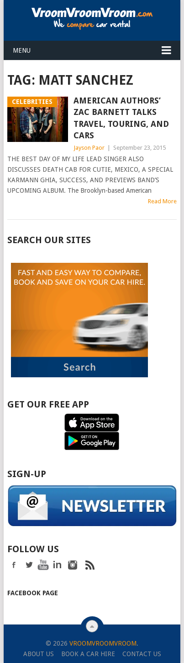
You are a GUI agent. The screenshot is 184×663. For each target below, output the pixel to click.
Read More (162, 201)
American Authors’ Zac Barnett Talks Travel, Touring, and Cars (121, 118)
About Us (38, 653)
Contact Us (141, 653)
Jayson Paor (89, 147)
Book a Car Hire (88, 653)
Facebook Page (32, 592)
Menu (22, 50)
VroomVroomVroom (103, 642)
